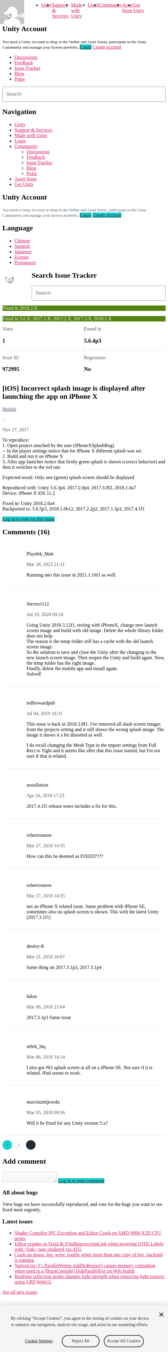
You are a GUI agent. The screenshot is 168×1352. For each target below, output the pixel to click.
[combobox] (84, 94)
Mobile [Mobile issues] (9, 409)
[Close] (161, 1314)
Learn (93, 5)
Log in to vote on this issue (28, 519)
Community (110, 5)
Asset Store (127, 7)
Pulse (19, 79)
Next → (31, 1145)
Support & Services (33, 130)
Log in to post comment (87, 1182)
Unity (46, 5)
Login (85, 47)
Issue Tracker (27, 68)
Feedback (23, 62)
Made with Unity (76, 10)
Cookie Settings (38, 1341)
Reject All (81, 1341)
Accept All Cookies (124, 1341)
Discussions (25, 57)
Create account (107, 47)
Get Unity (138, 7)
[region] (84, 1328)
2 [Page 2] (19, 1145)
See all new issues (19, 1293)
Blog (19, 73)
